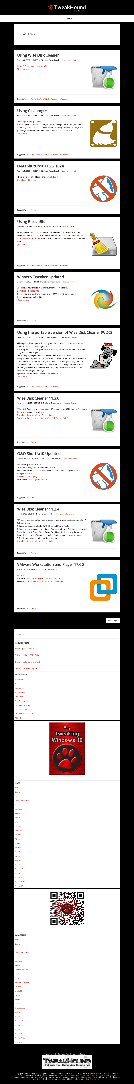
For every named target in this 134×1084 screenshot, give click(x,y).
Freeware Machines (21, 970)
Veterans (18, 860)
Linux (17, 822)
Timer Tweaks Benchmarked (27, 662)
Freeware (18, 813)
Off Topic (18, 826)
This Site (47, 99)
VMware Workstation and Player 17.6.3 (50, 564)
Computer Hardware (22, 801)
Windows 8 (18, 877)
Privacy (17, 839)
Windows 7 (18, 873)
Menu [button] (69, 18)
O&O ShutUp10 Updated (39, 453)
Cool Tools (31, 99)
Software (18, 847)
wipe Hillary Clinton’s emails (29, 238)
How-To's (40, 99)
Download (39, 121)
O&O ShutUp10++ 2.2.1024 (40, 166)
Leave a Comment (69, 60)
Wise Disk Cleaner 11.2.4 (38, 509)
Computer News (20, 805)
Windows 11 (66, 99)
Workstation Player (35, 578)
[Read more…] (23, 69)
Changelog (32, 180)
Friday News (19, 697)
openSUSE (18, 830)
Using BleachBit (31, 221)
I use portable (42, 66)
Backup (17, 792)
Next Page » (113, 620)
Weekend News (20, 684)
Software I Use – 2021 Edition (28, 655)
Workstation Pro (53, 578)
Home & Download (25, 66)
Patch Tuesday (20, 680)
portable (35, 415)
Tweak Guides (20, 1008)
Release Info (33, 291)
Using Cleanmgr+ (32, 110)
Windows (18, 1017)
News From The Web (22, 982)
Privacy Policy (95, 1079)
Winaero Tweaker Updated (40, 276)
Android (17, 788)
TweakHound (67, 8)
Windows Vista (20, 882)
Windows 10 (56, 99)
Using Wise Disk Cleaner (38, 55)
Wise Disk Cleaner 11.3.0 (38, 398)
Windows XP (19, 886)
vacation (18, 856)
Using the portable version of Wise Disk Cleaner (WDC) (64, 332)
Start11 (28, 349)
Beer (16, 796)
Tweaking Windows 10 (37, 479)
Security (18, 843)
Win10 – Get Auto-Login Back (27, 668)
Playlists (18, 835)
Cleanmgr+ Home (24, 121)
